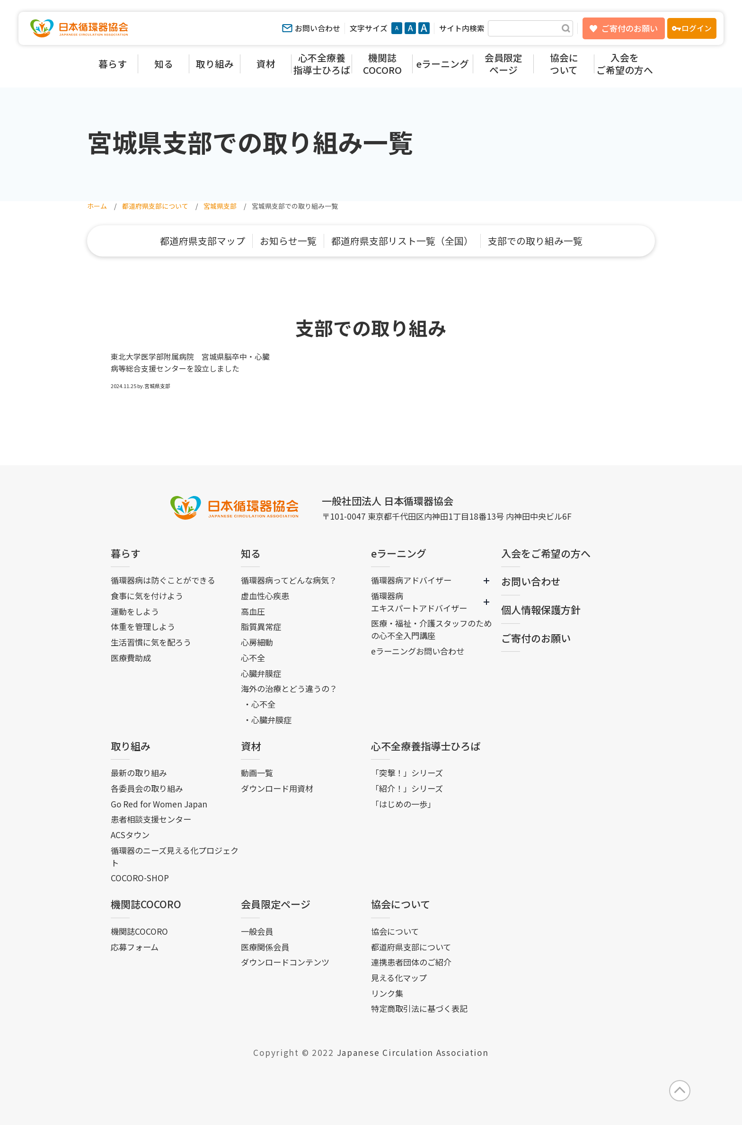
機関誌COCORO (146, 904)
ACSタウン (130, 835)
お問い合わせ (317, 28)
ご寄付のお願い (629, 28)
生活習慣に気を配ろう (151, 642)
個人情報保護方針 (541, 609)
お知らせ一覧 (288, 241)
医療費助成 (131, 658)
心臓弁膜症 (261, 673)
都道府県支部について (411, 947)
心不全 (253, 658)
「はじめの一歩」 (403, 804)
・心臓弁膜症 (267, 720)
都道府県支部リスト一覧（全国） (402, 241)
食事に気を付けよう (147, 596)
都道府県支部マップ (202, 241)
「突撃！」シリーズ (407, 773)
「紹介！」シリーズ (407, 788)
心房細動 (257, 642)
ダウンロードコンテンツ (285, 962)
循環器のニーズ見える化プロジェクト (174, 856)
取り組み (130, 746)
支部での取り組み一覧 (535, 241)
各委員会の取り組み (147, 788)
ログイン (696, 28)
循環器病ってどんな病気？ (289, 580)
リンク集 (387, 993)
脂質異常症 (261, 626)
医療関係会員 (265, 947)
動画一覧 (257, 773)
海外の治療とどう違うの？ (289, 688)
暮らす (126, 553)
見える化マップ (399, 977)
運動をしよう (135, 611)
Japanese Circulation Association (413, 1052)
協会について (400, 904)
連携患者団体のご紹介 (411, 962)
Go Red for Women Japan (159, 804)
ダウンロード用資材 (277, 788)
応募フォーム (135, 947)
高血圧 (253, 611)
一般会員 (257, 931)
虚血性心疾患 (265, 596)
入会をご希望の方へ (546, 553)
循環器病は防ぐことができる (163, 580)
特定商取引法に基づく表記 (419, 1008)
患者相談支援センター (151, 819)
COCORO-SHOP (140, 878)
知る (251, 553)
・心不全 (259, 704)
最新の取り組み (139, 773)
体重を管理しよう (143, 626)
